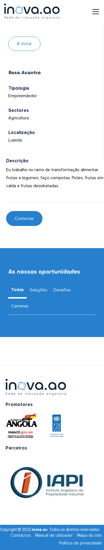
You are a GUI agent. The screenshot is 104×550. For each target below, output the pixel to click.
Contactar (24, 218)
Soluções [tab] (38, 290)
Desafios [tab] (62, 290)
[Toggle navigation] (91, 11)
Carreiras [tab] (20, 306)
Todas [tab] (17, 289)
